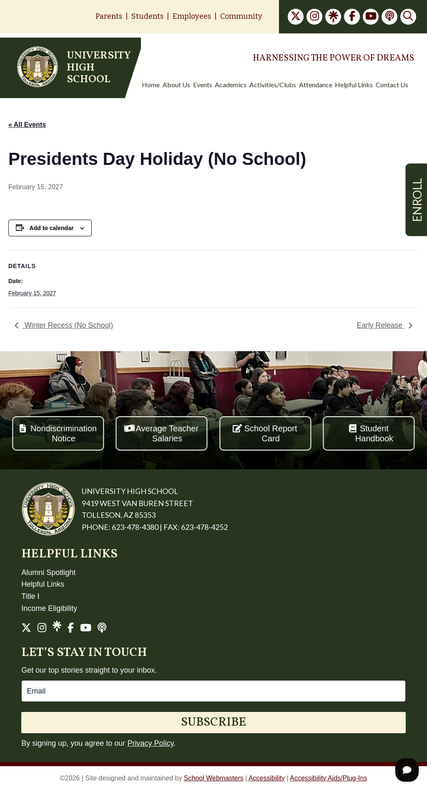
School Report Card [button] (270, 433)
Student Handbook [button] (374, 433)
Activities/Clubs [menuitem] (272, 85)
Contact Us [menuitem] (392, 85)
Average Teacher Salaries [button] (167, 433)
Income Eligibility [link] (49, 608)
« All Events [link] (27, 124)
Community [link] (241, 16)
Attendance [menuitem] (315, 85)
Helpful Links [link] (42, 584)
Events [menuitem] (202, 85)
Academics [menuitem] (230, 85)
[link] (295, 16)
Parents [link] (108, 16)
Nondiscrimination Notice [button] (63, 433)
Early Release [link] (380, 325)
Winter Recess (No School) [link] (68, 325)
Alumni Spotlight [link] (48, 572)
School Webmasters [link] (214, 778)
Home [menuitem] (151, 85)
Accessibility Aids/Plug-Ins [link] (328, 778)
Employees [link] (192, 16)
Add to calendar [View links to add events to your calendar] (52, 228)
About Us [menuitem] (176, 85)
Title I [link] (30, 596)
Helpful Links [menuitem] (354, 85)
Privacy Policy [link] (150, 743)
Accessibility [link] (267, 778)
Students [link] (147, 16)
